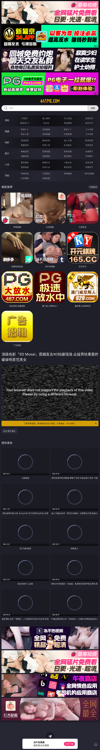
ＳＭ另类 (89, 134)
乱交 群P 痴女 (9, 431)
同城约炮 (25, 173)
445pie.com (50, 101)
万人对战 (68, 118)
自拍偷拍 (46, 129)
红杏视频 (25, 178)
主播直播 (68, 134)
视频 (7, 131)
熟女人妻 (25, 134)
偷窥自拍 (25, 151)
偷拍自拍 (46, 140)
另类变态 (89, 145)
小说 (7, 164)
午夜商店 (46, 173)
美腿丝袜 (25, 156)
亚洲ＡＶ (25, 129)
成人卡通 (68, 140)
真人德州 (46, 118)
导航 (7, 175)
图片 (7, 153)
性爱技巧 (89, 167)
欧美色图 (68, 151)
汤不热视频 (89, 173)
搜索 (93, 108)
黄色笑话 (68, 167)
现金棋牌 (68, 123)
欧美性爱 (89, 140)
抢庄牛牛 (89, 123)
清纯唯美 (46, 156)
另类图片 (89, 156)
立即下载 (69, 744)
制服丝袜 (25, 145)
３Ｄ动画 (89, 129)
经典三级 (46, 145)
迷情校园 (25, 167)
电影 (7, 142)
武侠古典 (89, 162)
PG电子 (25, 118)
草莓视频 (68, 173)
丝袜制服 (46, 134)
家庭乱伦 (46, 162)
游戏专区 (89, 118)
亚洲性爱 (25, 140)
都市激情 (25, 162)
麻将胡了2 (24, 123)
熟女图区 (68, 156)
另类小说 (46, 167)
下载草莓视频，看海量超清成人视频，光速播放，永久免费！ (60, 423)
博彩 (7, 120)
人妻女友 (68, 162)
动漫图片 (89, 151)
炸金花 (46, 123)
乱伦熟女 (68, 145)
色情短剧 (46, 178)
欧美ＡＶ (68, 129)
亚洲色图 (46, 151)
